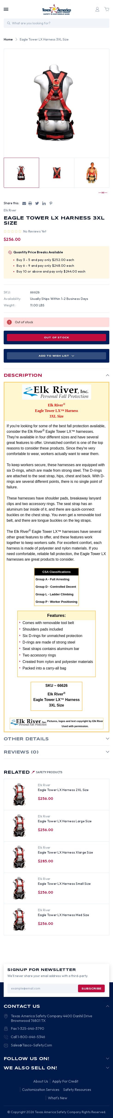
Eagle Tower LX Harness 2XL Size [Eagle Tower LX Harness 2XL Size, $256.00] (63, 790)
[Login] (97, 9)
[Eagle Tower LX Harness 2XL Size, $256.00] (19, 794)
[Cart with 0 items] (106, 9)
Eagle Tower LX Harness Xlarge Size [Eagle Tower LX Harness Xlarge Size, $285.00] (65, 852)
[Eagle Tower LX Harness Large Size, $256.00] (19, 826)
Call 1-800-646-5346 (28, 1036)
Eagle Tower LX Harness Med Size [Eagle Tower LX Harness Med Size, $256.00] (63, 915)
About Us (40, 1081)
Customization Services (40, 1089)
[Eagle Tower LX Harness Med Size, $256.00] (19, 919)
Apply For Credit (65, 1081)
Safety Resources (77, 1089)
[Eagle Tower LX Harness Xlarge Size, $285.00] (19, 857)
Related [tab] (33, 772)
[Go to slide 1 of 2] (100, 192)
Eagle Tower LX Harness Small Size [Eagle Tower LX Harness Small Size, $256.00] (64, 884)
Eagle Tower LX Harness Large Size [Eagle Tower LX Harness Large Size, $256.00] (65, 821)
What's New (57, 1098)
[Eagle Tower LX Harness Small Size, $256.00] (19, 888)
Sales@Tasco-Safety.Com (31, 1045)
